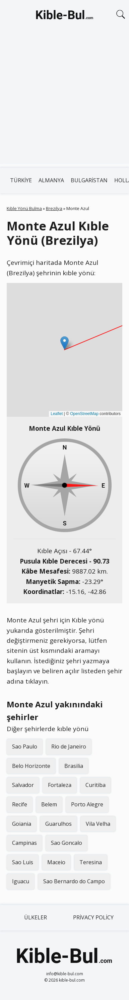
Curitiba (95, 785)
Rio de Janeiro (68, 746)
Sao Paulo (24, 746)
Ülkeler (35, 917)
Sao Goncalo (66, 842)
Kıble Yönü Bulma (24, 208)
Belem (49, 804)
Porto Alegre (87, 804)
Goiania (21, 823)
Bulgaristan (89, 180)
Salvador (23, 785)
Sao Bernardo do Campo (74, 881)
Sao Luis (22, 862)
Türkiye (21, 180)
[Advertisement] (64, 99)
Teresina (90, 862)
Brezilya (54, 208)
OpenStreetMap (84, 413)
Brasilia (73, 766)
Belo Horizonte (31, 766)
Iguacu (20, 881)
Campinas (24, 842)
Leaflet (57, 413)
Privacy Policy (93, 917)
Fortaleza (59, 785)
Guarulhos (58, 823)
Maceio (56, 862)
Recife (19, 804)
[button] (64, 343)
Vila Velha (98, 823)
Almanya (51, 180)
